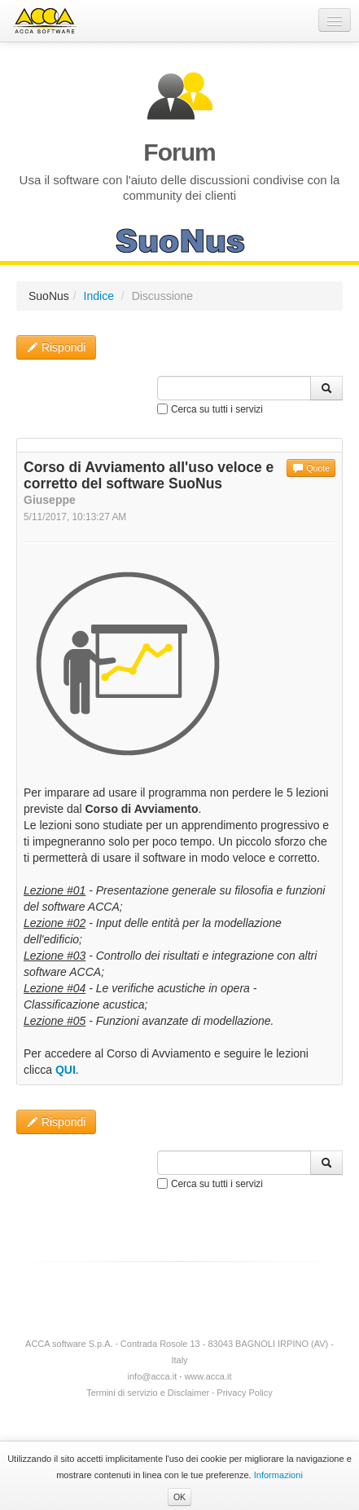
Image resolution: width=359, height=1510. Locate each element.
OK (179, 1497)
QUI (65, 1069)
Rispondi (56, 347)
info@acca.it (152, 1376)
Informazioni (278, 1475)
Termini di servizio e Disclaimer (147, 1392)
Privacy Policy (244, 1392)
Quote (311, 468)
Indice (99, 295)
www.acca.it (207, 1376)
